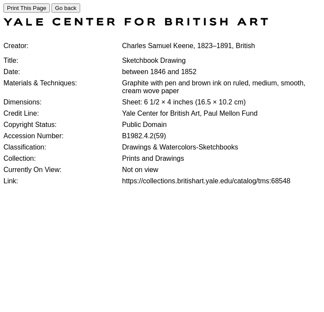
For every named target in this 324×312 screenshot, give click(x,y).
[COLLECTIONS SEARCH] (135, 23)
